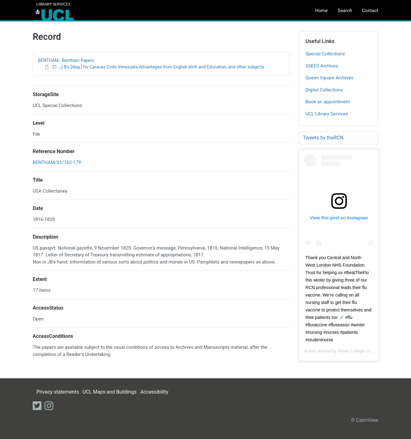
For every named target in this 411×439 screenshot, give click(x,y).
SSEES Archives (321, 66)
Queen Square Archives (329, 78)
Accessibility (154, 392)
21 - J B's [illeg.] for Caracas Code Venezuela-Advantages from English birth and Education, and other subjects (158, 66)
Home (321, 10)
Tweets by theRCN (323, 138)
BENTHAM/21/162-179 (57, 162)
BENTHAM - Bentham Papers (66, 60)
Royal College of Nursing (362, 350)
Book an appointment (327, 102)
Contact (370, 10)
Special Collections (325, 54)
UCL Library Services (326, 114)
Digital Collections (324, 90)
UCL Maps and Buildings (109, 392)
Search (345, 10)
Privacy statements (57, 392)
